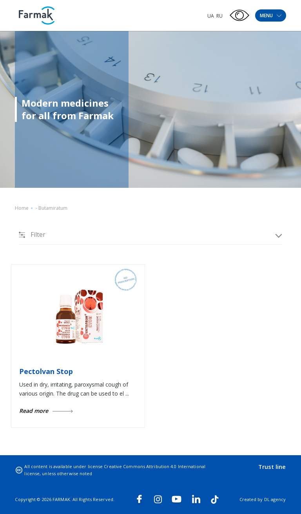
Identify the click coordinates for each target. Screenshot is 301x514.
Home (22, 208)
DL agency (275, 499)
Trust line (272, 466)
